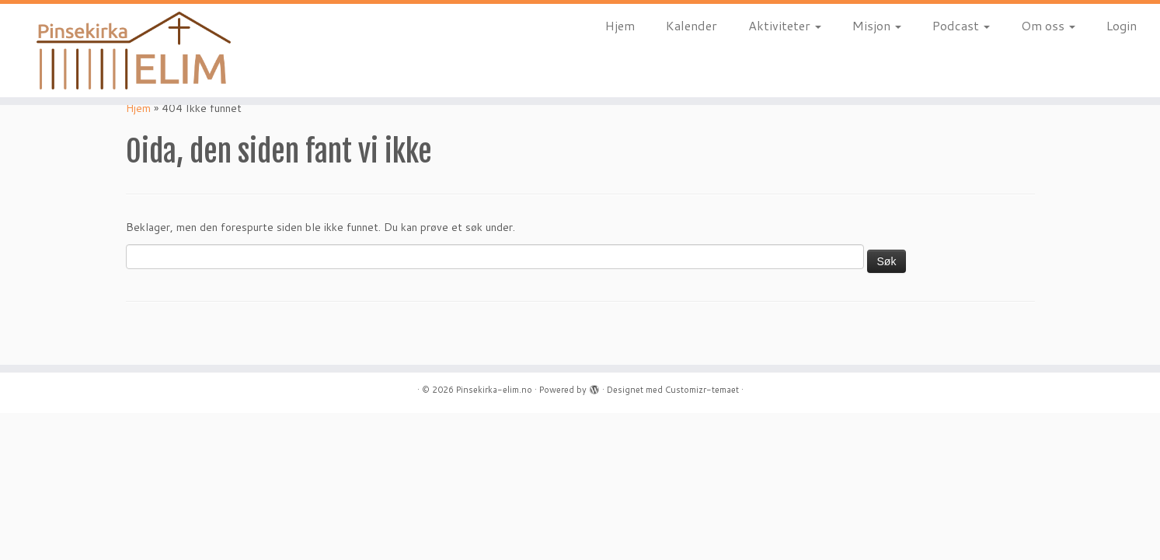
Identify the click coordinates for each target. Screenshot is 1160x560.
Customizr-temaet (702, 389)
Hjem (620, 25)
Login (1121, 25)
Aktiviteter (784, 25)
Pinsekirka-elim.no (494, 389)
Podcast (961, 25)
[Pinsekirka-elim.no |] (134, 50)
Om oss (1048, 25)
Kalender (691, 25)
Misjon (876, 25)
